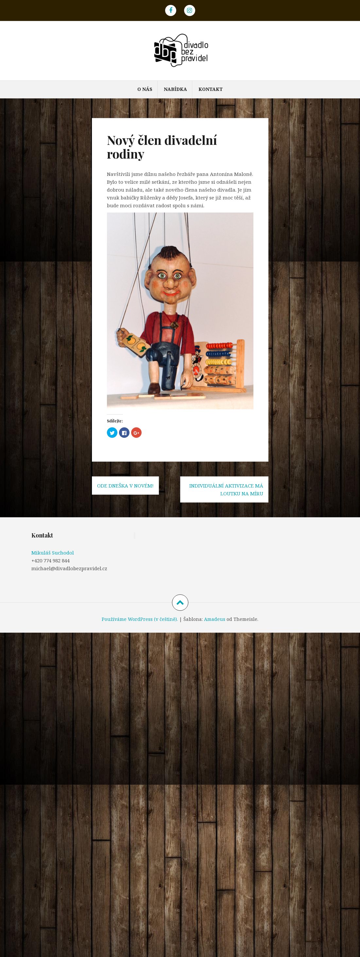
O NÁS (144, 89)
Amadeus (214, 619)
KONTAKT (210, 89)
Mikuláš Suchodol (52, 552)
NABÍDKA (175, 89)
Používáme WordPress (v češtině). (140, 619)
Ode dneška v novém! (125, 485)
